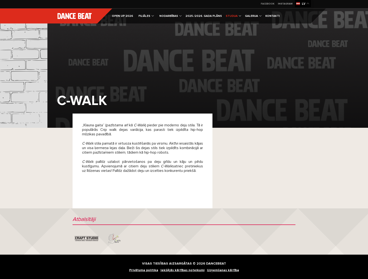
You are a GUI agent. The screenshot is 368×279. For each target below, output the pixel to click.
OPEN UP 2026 (122, 16)
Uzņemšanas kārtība (223, 270)
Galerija (253, 16)
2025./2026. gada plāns (203, 16)
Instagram (285, 3)
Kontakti (272, 16)
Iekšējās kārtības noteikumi (183, 270)
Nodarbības (170, 16)
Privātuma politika (143, 270)
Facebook (267, 3)
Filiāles (146, 16)
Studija (233, 16)
